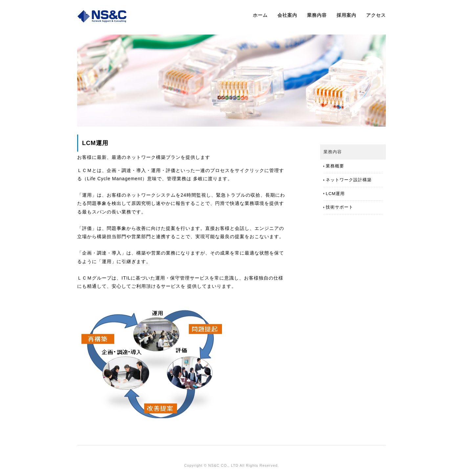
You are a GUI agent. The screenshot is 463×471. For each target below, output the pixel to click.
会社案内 (287, 15)
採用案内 (346, 15)
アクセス (376, 15)
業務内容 (317, 15)
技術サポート (339, 207)
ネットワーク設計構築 (349, 179)
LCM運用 (335, 193)
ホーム (260, 15)
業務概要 (335, 165)
